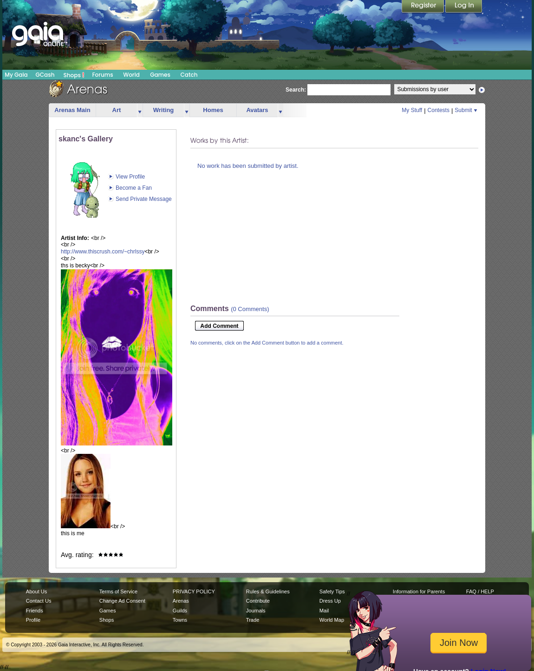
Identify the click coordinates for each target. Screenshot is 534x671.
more (140, 110)
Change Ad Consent (122, 601)
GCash (45, 75)
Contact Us (39, 601)
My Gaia (16, 75)
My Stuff (412, 110)
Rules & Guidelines (268, 591)
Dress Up (330, 601)
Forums (102, 75)
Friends (34, 610)
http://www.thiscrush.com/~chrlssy (102, 251)
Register (423, 7)
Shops (74, 75)
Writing (163, 109)
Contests (438, 110)
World (131, 75)
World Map (331, 620)
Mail (324, 610)
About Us (36, 591)
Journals (256, 610)
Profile (33, 620)
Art (116, 109)
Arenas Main (72, 109)
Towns (180, 620)
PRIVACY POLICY (194, 591)
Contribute (258, 601)
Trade (252, 620)
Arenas (181, 601)
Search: (296, 89)
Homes (213, 109)
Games (160, 75)
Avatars (257, 109)
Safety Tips (332, 591)
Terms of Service (118, 591)
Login (463, 7)
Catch (189, 75)
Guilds (180, 610)
